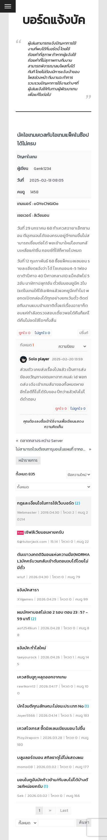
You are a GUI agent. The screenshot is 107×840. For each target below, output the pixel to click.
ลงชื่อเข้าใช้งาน (48, 421)
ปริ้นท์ (83, 332)
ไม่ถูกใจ (42, 332)
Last (64, 810)
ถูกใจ (25, 332)
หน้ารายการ (28, 460)
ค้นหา (84, 823)
